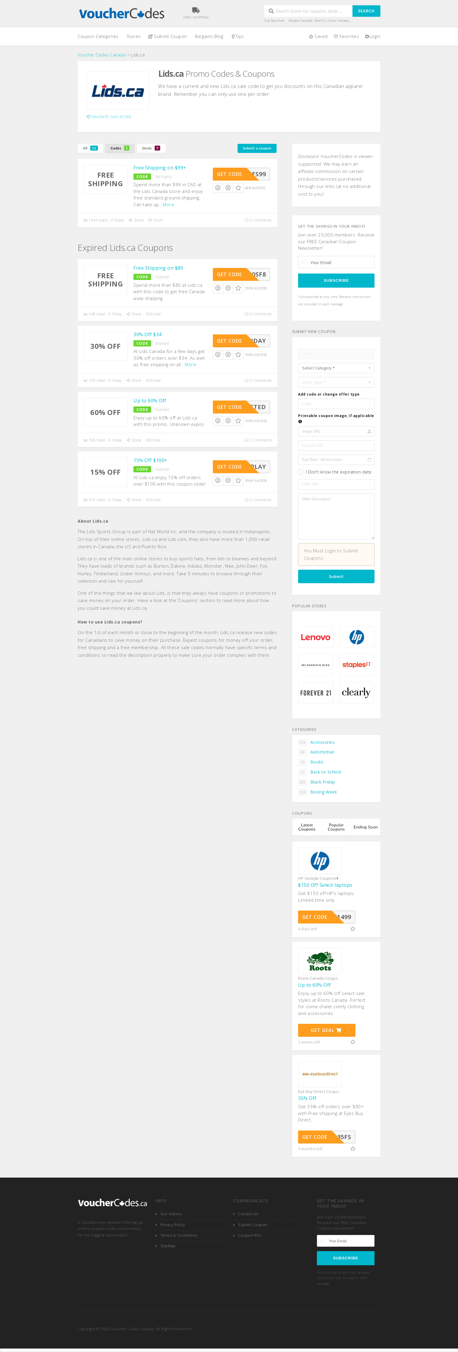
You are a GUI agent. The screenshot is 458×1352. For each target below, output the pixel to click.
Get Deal (326, 1030)
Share (136, 220)
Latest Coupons (306, 826)
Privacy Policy (173, 1224)
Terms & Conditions (179, 1235)
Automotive (316, 752)
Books (310, 762)
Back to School (319, 772)
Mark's (320, 20)
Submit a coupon (257, 148)
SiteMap (168, 1245)
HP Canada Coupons (319, 878)
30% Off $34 (147, 334)
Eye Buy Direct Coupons (320, 1091)
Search (366, 11)
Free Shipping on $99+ (159, 167)
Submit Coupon (167, 36)
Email (155, 220)
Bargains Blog (209, 36)
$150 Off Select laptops (325, 885)
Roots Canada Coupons (320, 978)
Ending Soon (366, 826)
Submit (336, 576)
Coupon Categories (98, 36)
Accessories (316, 742)
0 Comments (258, 220)
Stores (133, 36)
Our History (171, 1213)
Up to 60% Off (149, 400)
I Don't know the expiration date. (339, 471)
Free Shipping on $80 (158, 268)
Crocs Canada (338, 20)
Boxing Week (317, 792)
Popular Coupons (336, 826)
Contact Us (248, 1213)
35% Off (307, 1098)
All (90, 148)
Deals (151, 148)
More (168, 204)
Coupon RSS (250, 1235)
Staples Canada (300, 20)
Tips (237, 36)
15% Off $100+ (150, 460)
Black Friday (316, 782)
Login (372, 36)
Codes (120, 148)
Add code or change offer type (329, 394)
